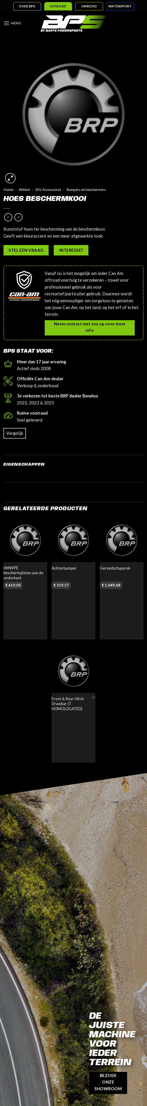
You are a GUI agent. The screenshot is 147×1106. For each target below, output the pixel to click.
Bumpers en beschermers (86, 190)
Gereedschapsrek (115, 568)
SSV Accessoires (48, 190)
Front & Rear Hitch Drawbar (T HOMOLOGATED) (68, 704)
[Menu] (12, 23)
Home (8, 190)
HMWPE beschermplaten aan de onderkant (23, 573)
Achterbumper (64, 568)
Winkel (24, 190)
